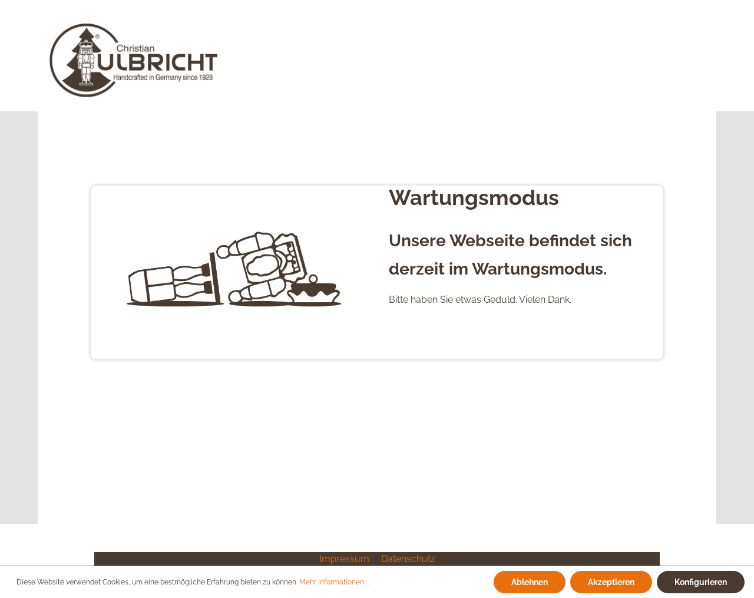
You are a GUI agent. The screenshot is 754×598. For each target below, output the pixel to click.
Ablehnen (529, 582)
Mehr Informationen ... (334, 582)
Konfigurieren (700, 582)
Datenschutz (408, 558)
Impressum (345, 558)
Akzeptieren (611, 582)
